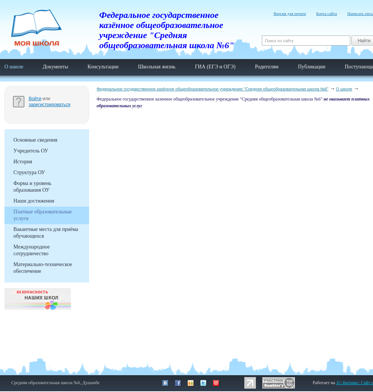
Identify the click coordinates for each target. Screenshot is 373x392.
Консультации (103, 67)
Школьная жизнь (157, 67)
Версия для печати (290, 13)
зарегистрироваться (49, 104)
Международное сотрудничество (31, 250)
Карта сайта (326, 13)
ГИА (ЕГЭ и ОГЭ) (215, 67)
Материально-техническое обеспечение (42, 268)
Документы (55, 67)
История (22, 161)
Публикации (311, 67)
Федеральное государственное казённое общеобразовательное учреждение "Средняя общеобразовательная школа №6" (213, 89)
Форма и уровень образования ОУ (32, 186)
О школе (13, 67)
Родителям (266, 67)
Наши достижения (33, 201)
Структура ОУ (29, 172)
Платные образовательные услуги (42, 215)
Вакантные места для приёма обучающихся (45, 232)
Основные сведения (35, 140)
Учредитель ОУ (30, 151)
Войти (35, 98)
